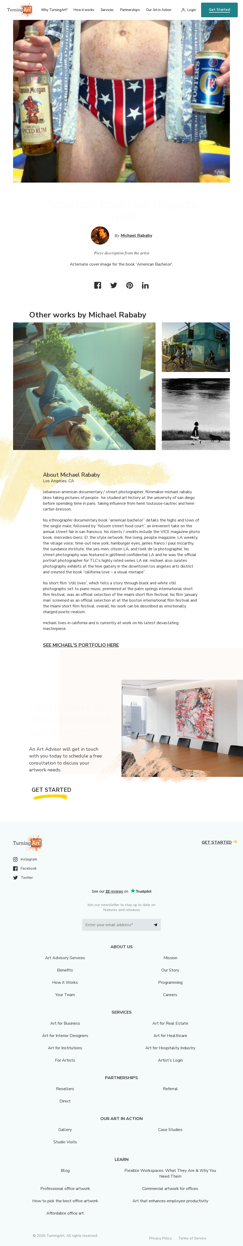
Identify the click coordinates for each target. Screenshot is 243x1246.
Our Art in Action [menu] (158, 10)
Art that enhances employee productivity (170, 1201)
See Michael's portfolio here (81, 645)
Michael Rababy (136, 235)
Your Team (65, 995)
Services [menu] (107, 10)
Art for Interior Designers (65, 1036)
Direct (65, 1101)
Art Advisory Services (65, 958)
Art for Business (65, 1023)
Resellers (65, 1089)
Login (191, 10)
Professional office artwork (65, 1189)
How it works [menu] (84, 10)
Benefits (65, 970)
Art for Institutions (65, 1048)
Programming (170, 982)
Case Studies (170, 1130)
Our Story (170, 970)
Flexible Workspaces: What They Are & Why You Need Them (170, 1173)
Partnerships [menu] (130, 10)
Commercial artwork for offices (170, 1189)
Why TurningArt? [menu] (54, 10)
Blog (65, 1170)
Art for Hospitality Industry (170, 1048)
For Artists (65, 1060)
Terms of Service (192, 1238)
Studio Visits (65, 1142)
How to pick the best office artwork (65, 1201)
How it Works (65, 982)
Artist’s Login (170, 1060)
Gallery (65, 1130)
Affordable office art (65, 1213)
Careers (170, 995)
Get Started (219, 9)
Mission (170, 958)
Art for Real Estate (170, 1023)
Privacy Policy (160, 1238)
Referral (170, 1089)
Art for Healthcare (170, 1036)
